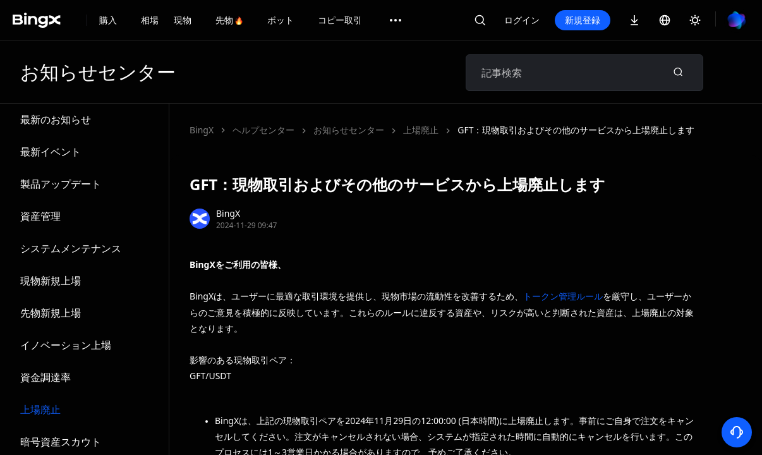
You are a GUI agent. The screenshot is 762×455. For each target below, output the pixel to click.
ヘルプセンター (263, 130)
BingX (202, 130)
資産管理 (40, 216)
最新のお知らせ (55, 119)
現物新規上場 (50, 281)
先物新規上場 (50, 313)
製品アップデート (60, 184)
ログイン (522, 20)
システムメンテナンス (70, 248)
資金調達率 (45, 377)
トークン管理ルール (563, 296)
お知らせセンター (348, 130)
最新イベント (50, 152)
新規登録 (582, 20)
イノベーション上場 (65, 345)
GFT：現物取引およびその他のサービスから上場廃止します (575, 130)
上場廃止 (40, 409)
